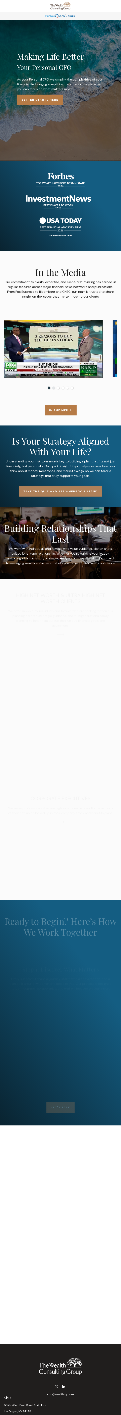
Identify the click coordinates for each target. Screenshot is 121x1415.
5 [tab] (67, 388)
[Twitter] (56, 1386)
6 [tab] (72, 388)
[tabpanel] (60, 349)
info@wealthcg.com (60, 1394)
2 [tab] (53, 388)
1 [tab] (49, 388)
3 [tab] (58, 388)
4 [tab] (63, 388)
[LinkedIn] (63, 1386)
